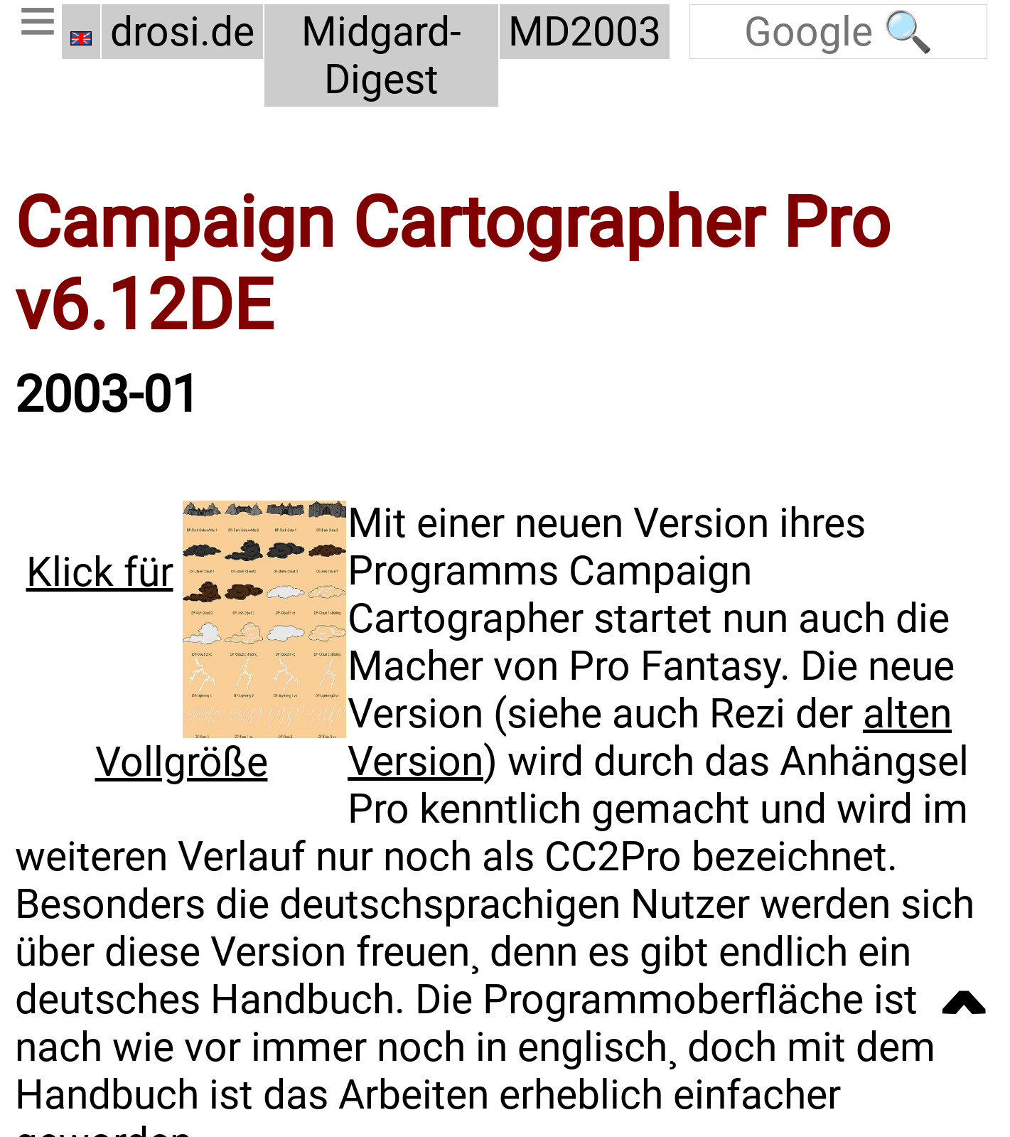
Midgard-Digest (382, 55)
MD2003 (586, 31)
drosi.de (182, 31)
